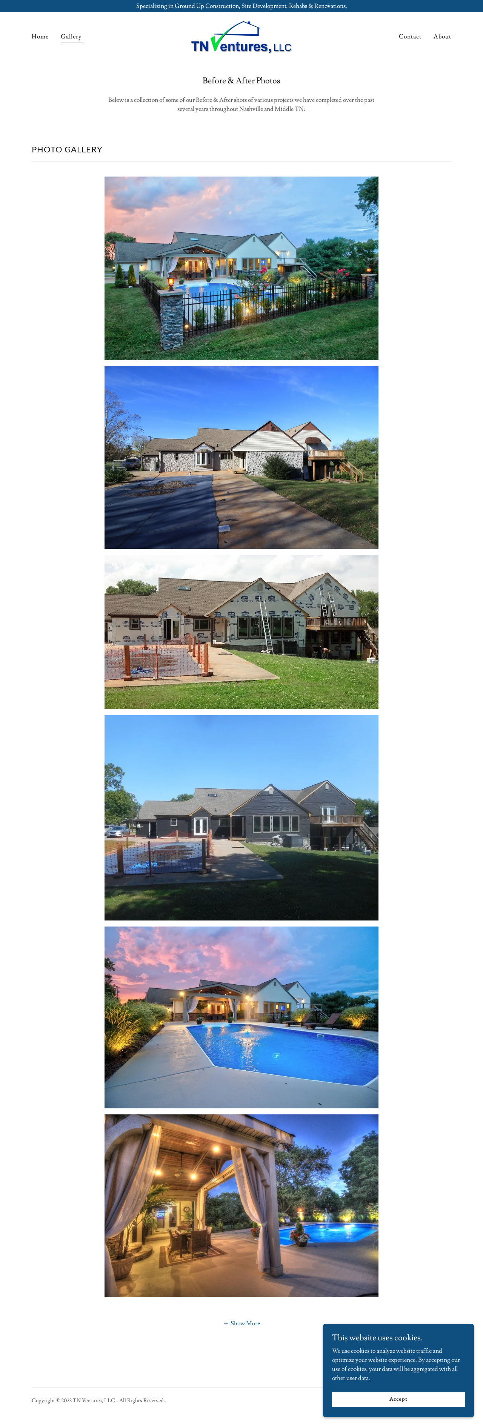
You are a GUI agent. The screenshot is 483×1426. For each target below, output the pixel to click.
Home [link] (40, 36)
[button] (241, 1322)
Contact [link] (410, 36)
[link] (241, 35)
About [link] (442, 36)
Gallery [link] (71, 36)
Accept (398, 1398)
